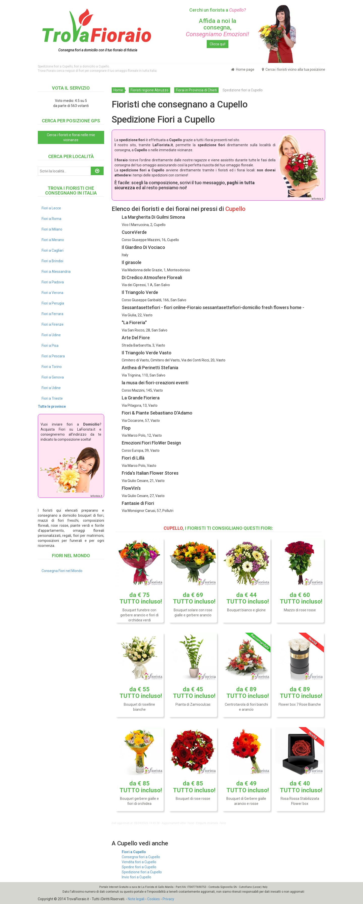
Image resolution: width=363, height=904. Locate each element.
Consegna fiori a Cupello (141, 857)
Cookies (153, 899)
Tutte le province (52, 406)
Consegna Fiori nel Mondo (62, 571)
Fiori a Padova (53, 282)
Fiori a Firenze (53, 324)
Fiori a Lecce (51, 208)
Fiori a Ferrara (52, 314)
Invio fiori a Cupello (136, 877)
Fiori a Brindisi (52, 261)
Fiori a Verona (52, 293)
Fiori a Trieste (52, 398)
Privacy (168, 899)
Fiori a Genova (53, 377)
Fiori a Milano (52, 229)
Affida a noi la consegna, (217, 27)
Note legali (136, 899)
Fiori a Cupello (134, 852)
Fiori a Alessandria (56, 272)
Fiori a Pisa (50, 346)
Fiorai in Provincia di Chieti (196, 90)
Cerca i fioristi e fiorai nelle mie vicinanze (71, 137)
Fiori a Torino (52, 367)
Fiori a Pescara (53, 356)
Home (118, 90)
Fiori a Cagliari (53, 250)
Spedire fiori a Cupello (139, 867)
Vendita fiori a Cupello (139, 862)
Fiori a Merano (53, 240)
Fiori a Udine (51, 335)
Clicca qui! (217, 44)
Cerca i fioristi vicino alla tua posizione (293, 69)
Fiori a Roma (51, 219)
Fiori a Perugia (53, 303)
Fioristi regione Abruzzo (149, 90)
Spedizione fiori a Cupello (142, 872)
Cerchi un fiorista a (217, 10)
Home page (242, 69)
